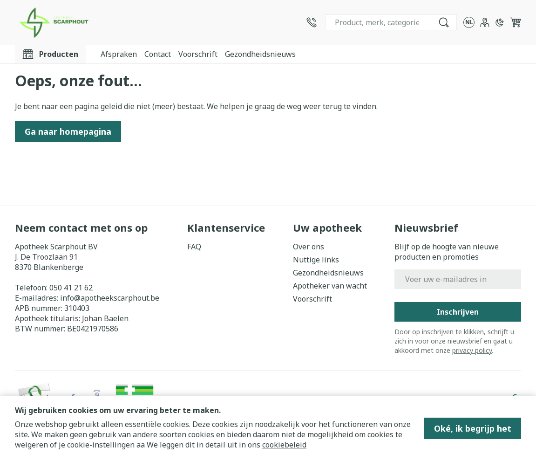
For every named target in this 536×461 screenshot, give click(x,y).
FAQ (194, 246)
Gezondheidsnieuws (260, 54)
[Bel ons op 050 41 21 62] (311, 22)
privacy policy (472, 350)
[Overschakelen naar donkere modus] (499, 22)
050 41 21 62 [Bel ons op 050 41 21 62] (71, 287)
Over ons (308, 246)
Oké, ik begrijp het (472, 428)
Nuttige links (316, 260)
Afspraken (119, 54)
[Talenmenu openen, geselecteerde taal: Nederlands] (469, 22)
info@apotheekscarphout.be (109, 298)
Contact (157, 54)
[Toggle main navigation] (50, 54)
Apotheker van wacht (330, 286)
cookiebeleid (284, 445)
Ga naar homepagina (68, 131)
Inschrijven (458, 312)
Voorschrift (197, 54)
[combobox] (391, 22)
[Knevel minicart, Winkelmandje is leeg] (515, 22)
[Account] (484, 22)
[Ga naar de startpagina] (53, 22)
